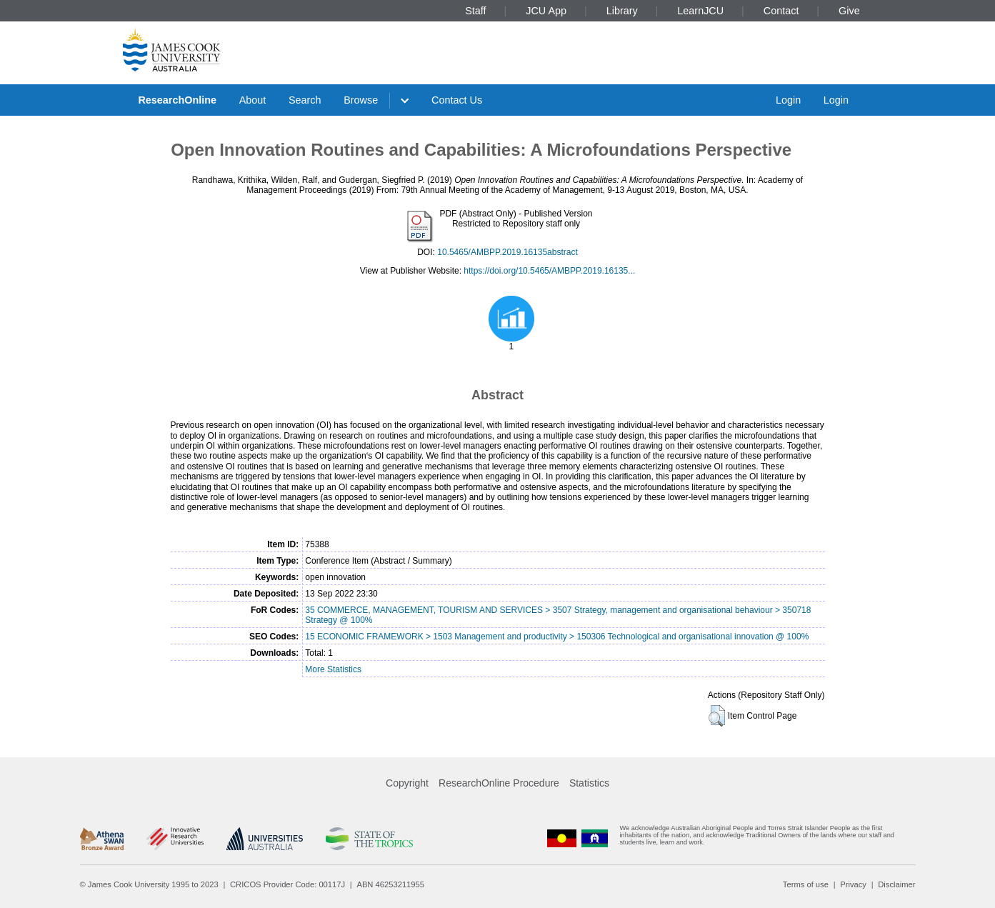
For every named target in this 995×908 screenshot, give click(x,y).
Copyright (407, 783)
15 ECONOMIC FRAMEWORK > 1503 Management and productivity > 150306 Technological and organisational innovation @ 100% (557, 637)
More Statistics (333, 669)
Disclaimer (896, 884)
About (252, 100)
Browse (361, 100)
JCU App (546, 10)
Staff (475, 10)
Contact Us (456, 100)
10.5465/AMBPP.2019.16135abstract (507, 252)
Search (305, 100)
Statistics (589, 783)
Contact (781, 10)
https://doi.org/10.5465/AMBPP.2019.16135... (549, 271)
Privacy (853, 884)
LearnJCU (700, 10)
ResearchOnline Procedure (499, 783)
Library (622, 10)
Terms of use (806, 884)
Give (849, 10)
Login (788, 100)
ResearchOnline (177, 100)
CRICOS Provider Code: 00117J (287, 884)
